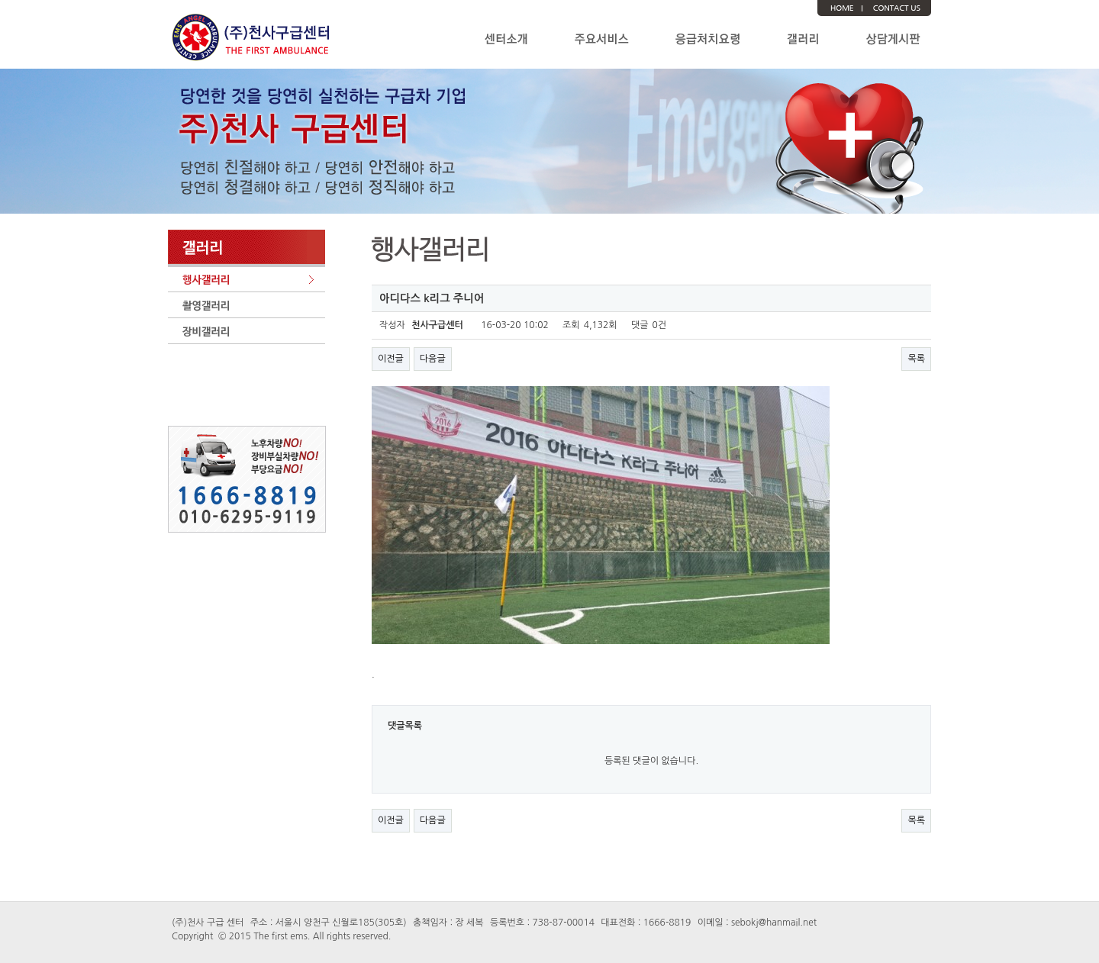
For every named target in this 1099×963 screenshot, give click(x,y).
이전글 (391, 358)
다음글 (433, 358)
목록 (916, 358)
